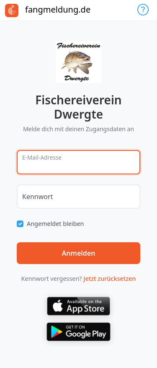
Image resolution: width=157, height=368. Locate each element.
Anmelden (78, 253)
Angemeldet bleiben (55, 224)
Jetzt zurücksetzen (109, 278)
